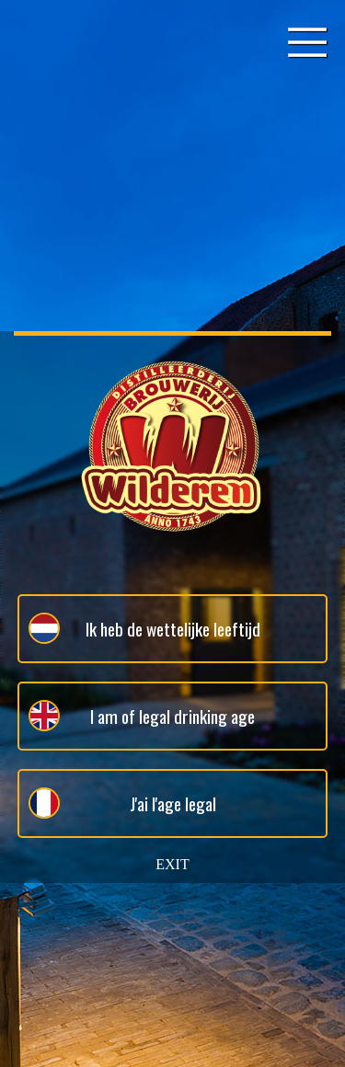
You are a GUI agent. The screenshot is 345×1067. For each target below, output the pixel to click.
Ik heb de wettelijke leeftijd (144, 628)
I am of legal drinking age (142, 715)
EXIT (172, 864)
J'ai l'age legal (122, 803)
